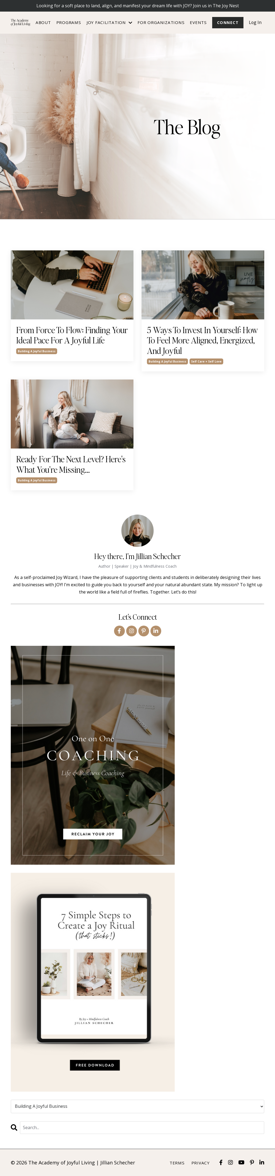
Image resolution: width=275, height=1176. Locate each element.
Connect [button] (227, 22)
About (43, 22)
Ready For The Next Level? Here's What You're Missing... (71, 464)
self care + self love (206, 361)
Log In (255, 22)
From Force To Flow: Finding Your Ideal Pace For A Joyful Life (72, 335)
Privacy (200, 1162)
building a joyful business (37, 351)
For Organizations (160, 22)
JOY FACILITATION (109, 22)
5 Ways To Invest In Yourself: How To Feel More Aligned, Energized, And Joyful (202, 340)
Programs (68, 22)
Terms (177, 1162)
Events (198, 22)
